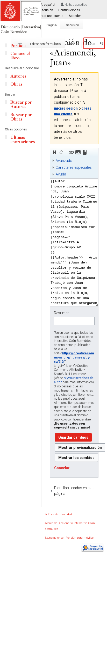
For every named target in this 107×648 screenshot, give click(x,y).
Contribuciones (69, 10)
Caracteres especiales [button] (74, 167)
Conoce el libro (20, 55)
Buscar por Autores (21, 104)
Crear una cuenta (51, 15)
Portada (18, 45)
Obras (16, 84)
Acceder (75, 15)
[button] (54, 152)
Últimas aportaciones (22, 139)
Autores (18, 76)
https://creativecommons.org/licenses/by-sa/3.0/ (74, 357)
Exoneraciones (54, 537)
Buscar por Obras (21, 116)
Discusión (46, 10)
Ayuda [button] (61, 174)
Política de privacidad (58, 514)
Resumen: (62, 313)
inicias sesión (66, 108)
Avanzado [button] (64, 161)
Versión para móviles (80, 537)
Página (51, 25)
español (49, 5)
